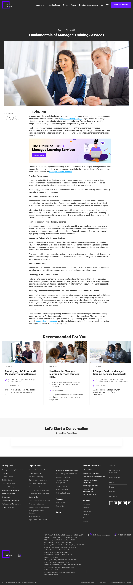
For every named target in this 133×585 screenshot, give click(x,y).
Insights (85, 521)
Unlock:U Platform (89, 470)
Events (111, 487)
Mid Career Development (37, 483)
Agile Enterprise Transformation (94, 477)
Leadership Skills (35, 473)
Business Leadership (63, 493)
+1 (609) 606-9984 (124, 535)
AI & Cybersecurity (35, 516)
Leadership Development (10, 500)
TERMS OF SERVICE (87, 582)
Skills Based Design (89, 495)
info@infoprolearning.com (101, 535)
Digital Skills (33, 497)
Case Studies (87, 504)
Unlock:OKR (60, 506)
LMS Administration (8, 483)
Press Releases (114, 477)
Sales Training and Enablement (66, 474)
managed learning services (60, 172)
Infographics (87, 511)
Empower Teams (69, 5)
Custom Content (7, 477)
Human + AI (40, 5)
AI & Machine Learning (36, 504)
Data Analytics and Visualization (39, 500)
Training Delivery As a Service (39, 470)
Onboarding (6, 497)
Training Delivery (7, 480)
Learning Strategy (8, 487)
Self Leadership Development (39, 490)
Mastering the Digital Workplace (39, 507)
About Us (112, 466)
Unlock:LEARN (60, 503)
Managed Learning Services (12, 470)
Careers (112, 492)
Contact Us (113, 496)
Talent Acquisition (8, 494)
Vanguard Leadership (36, 477)
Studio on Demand (8, 507)
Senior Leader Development (38, 487)
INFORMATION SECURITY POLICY (120, 582)
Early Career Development (38, 480)
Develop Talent (54, 5)
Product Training (61, 486)
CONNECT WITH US (121, 5)
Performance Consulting (91, 473)
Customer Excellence (63, 477)
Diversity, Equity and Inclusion (39, 494)
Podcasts (86, 508)
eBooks (85, 518)
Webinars (86, 514)
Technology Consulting (90, 486)
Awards (111, 482)
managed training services (71, 119)
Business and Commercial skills (67, 470)
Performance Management (11, 504)
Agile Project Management (38, 520)
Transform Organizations (88, 5)
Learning (5, 473)
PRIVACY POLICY (101, 582)
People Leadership (62, 490)
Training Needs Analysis (10, 490)
